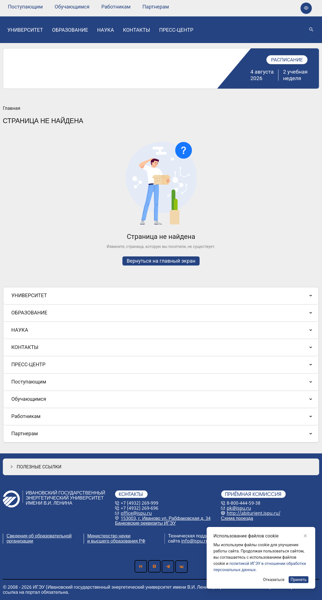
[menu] (88, 7)
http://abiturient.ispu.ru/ (253, 513)
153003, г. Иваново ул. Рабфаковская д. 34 (166, 518)
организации (20, 541)
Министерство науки (109, 536)
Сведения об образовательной (39, 536)
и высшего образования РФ (116, 541)
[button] (161, 467)
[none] (25, 7)
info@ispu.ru (195, 541)
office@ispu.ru (136, 513)
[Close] (305, 536)
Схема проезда (237, 518)
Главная (11, 108)
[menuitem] (25, 7)
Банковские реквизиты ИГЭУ (145, 523)
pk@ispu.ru (239, 508)
